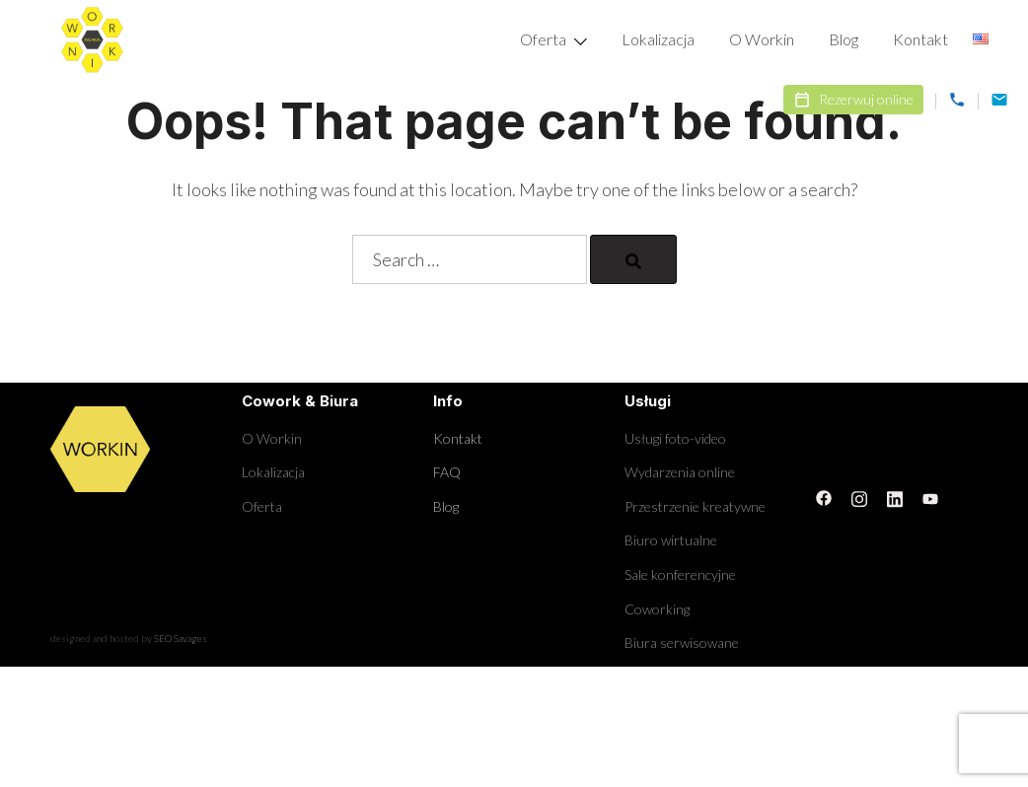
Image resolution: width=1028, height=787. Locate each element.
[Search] (633, 259)
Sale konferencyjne (680, 574)
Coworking (657, 609)
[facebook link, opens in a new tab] (824, 496)
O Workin (761, 39)
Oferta (543, 39)
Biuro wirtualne (670, 540)
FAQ (447, 472)
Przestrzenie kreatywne (695, 506)
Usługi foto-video (675, 438)
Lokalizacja (658, 39)
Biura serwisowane (681, 642)
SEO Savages (180, 638)
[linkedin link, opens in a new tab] (895, 496)
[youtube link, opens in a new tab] (930, 496)
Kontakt (920, 39)
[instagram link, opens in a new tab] (859, 496)
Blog (843, 39)
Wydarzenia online (679, 472)
